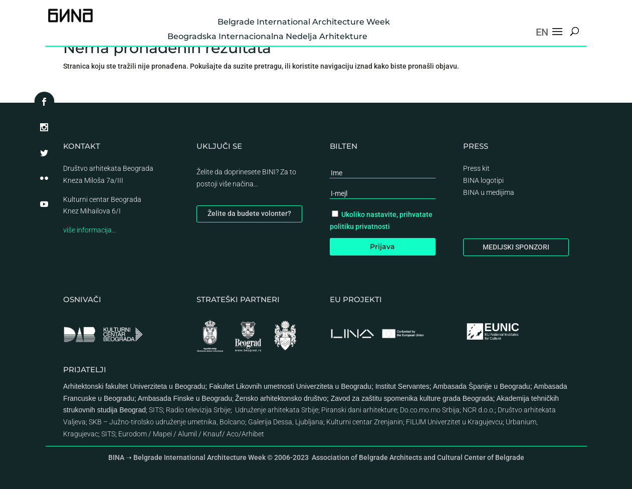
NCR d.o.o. (479, 410)
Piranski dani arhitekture (359, 410)
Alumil (187, 434)
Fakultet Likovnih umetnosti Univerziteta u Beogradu (290, 386)
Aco (233, 434)
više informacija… (89, 230)
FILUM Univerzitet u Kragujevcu (454, 422)
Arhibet (253, 434)
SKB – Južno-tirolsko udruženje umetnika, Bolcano (167, 422)
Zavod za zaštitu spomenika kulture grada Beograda (412, 398)
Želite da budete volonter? (249, 213)
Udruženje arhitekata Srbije (276, 410)
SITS (156, 410)
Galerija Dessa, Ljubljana (285, 422)
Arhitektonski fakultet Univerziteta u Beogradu (134, 386)
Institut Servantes (402, 386)
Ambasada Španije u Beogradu (481, 386)
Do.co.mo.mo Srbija (430, 410)
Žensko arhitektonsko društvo (281, 398)
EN (542, 32)
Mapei (162, 434)
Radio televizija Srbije (198, 410)
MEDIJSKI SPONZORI (516, 247)
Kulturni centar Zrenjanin (364, 422)
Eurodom (132, 434)
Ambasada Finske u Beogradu (185, 398)
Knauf (212, 434)
